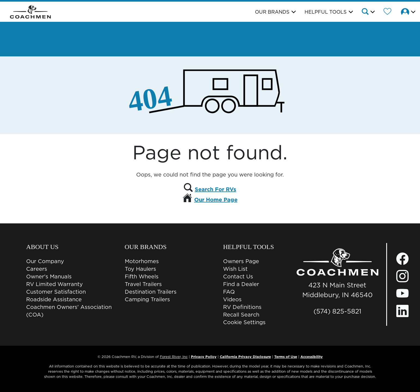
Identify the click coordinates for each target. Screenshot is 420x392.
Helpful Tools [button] (326, 11)
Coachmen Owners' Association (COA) (69, 310)
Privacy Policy (204, 356)
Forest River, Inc (174, 356)
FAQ (229, 292)
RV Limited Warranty (54, 284)
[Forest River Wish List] (387, 12)
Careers (36, 269)
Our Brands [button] (272, 11)
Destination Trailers (150, 292)
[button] (368, 12)
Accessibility (311, 356)
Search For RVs (215, 189)
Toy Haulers (140, 269)
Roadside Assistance (54, 299)
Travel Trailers (143, 284)
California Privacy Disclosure (245, 356)
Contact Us (238, 276)
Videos (232, 299)
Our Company (45, 261)
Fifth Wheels (142, 276)
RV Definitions (242, 307)
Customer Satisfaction (56, 292)
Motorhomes (142, 261)
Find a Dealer (241, 284)
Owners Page (241, 261)
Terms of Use (285, 356)
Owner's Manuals (49, 276)
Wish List (235, 269)
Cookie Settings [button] (244, 322)
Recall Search (241, 314)
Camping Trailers (147, 299)
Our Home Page (216, 199)
